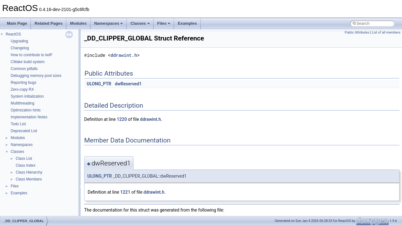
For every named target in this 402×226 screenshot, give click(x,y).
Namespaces (108, 23)
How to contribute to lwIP (31, 55)
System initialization (27, 96)
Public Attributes (357, 32)
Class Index (25, 165)
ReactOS (13, 34)
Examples (187, 23)
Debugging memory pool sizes (36, 75)
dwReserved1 (128, 83)
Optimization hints (26, 110)
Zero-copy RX (22, 89)
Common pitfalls (24, 69)
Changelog (20, 48)
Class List (24, 158)
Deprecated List (24, 131)
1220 (122, 119)
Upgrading (19, 41)
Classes (139, 23)
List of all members (386, 32)
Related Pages (48, 23)
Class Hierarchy (29, 172)
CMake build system (28, 62)
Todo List (18, 124)
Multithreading (22, 103)
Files (164, 23)
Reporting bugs (23, 82)
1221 (125, 192)
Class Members (29, 179)
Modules (78, 23)
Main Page (17, 23)
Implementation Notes (29, 117)
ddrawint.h (124, 55)
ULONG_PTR (99, 83)
